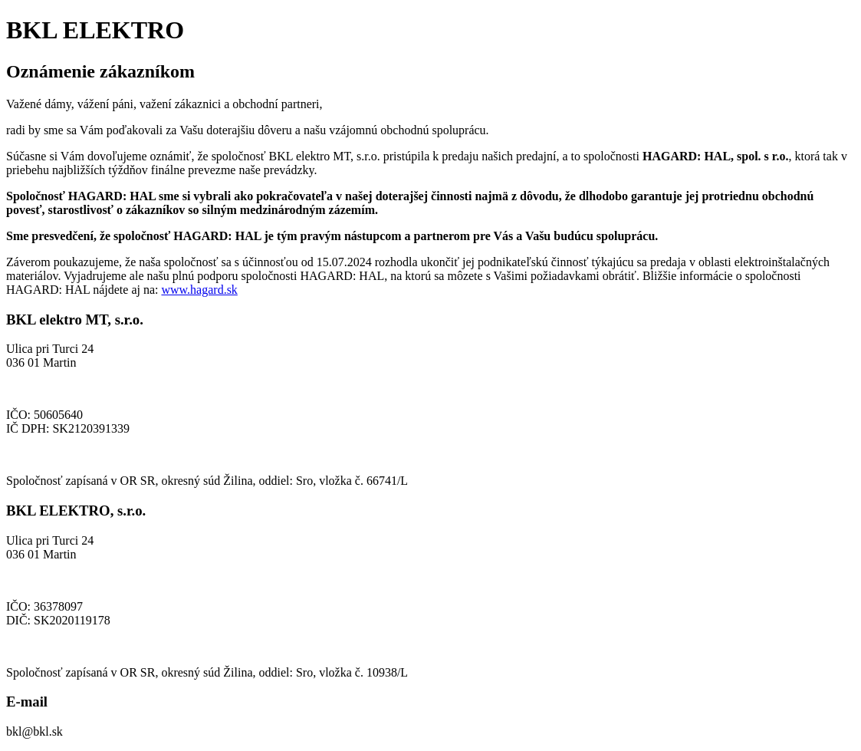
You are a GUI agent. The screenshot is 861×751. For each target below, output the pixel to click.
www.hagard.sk (199, 289)
